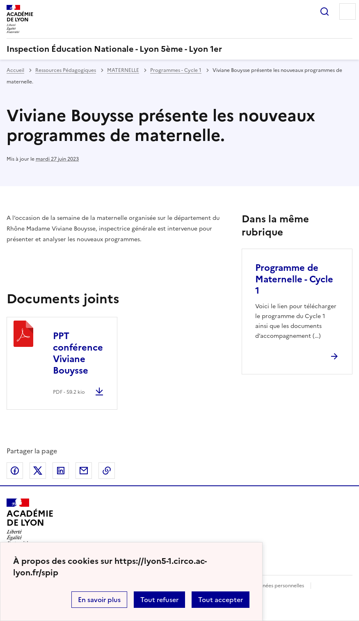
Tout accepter (220, 600)
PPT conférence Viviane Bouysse (78, 353)
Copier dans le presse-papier (106, 470)
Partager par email (83, 470)
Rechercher (324, 11)
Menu (347, 11)
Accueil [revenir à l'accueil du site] (15, 70)
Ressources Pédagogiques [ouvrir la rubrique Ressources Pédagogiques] (65, 70)
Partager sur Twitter (38, 470)
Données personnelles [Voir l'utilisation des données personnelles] (278, 585)
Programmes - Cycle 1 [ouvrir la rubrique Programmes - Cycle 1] (175, 70)
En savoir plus (99, 600)
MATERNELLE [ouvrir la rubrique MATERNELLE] (123, 70)
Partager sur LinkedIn (61, 470)
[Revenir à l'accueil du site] (30, 522)
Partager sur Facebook (15, 470)
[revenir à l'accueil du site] (179, 49)
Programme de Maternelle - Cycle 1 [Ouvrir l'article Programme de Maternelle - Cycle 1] (294, 279)
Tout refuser (159, 600)
